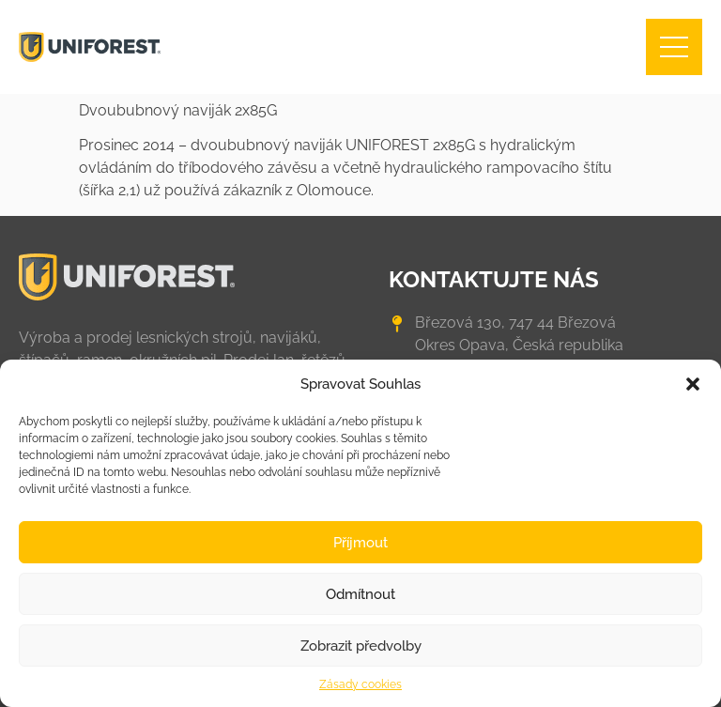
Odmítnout (360, 594)
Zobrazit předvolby (361, 646)
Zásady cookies (360, 684)
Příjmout (360, 542)
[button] (692, 384)
